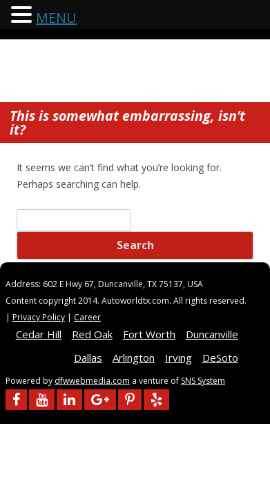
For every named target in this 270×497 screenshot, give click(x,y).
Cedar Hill (38, 334)
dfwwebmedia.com (92, 381)
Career (87, 317)
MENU (56, 17)
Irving (178, 357)
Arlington (134, 357)
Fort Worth (149, 334)
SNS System (203, 381)
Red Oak (92, 334)
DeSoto (220, 357)
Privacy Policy (38, 317)
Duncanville (212, 334)
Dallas (88, 357)
